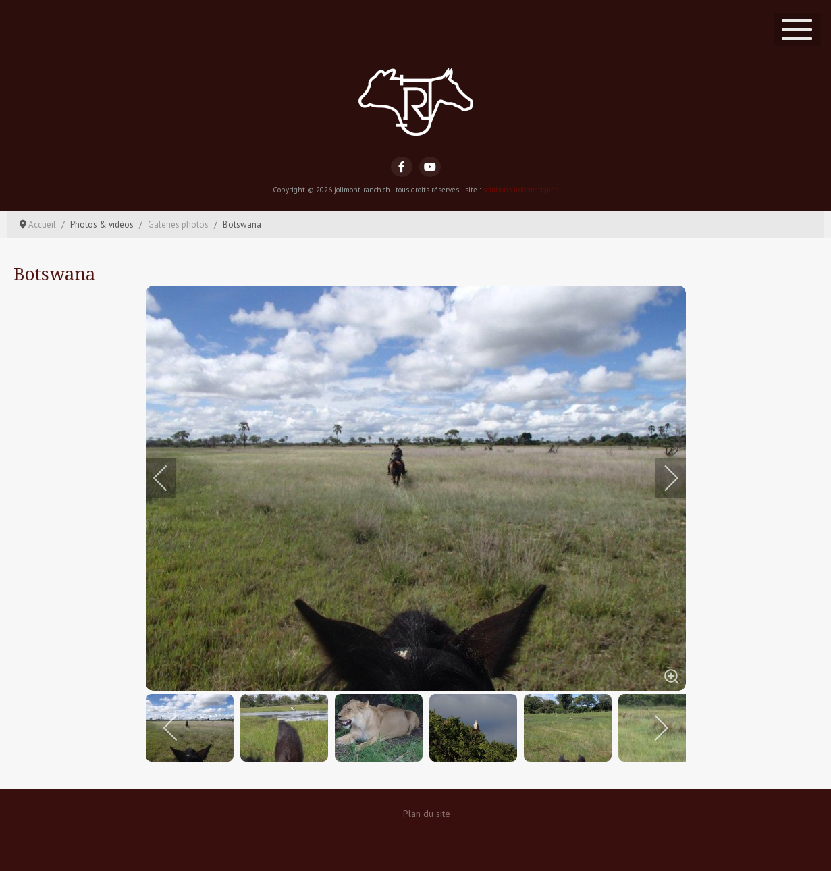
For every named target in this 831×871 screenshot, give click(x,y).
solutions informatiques (520, 189)
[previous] (169, 478)
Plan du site (426, 814)
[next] (662, 478)
